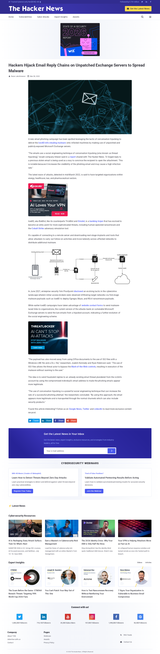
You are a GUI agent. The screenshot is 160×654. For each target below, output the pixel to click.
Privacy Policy (49, 643)
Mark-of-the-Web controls (83, 366)
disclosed (78, 291)
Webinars (47, 636)
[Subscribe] (111, 450)
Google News (75, 409)
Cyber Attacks (43, 17)
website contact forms (92, 305)
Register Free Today (22, 491)
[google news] (140, 619)
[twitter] (19, 620)
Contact (10, 643)
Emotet (81, 221)
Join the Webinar (94, 491)
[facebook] (116, 620)
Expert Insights (61, 17)
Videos (139, 562)
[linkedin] (44, 620)
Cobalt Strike (38, 228)
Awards (76, 17)
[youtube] (68, 620)
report (73, 157)
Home (11, 17)
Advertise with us (13, 639)
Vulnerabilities (25, 17)
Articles (148, 562)
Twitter (86, 409)
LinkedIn (98, 409)
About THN (11, 636)
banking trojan (96, 221)
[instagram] (92, 620)
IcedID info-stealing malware (52, 143)
